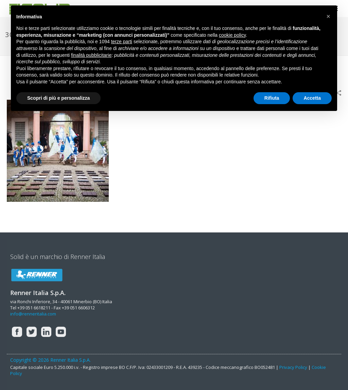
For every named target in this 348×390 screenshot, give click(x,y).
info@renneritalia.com (33, 314)
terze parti (121, 41)
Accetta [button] (312, 98)
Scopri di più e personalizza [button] (58, 98)
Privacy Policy (293, 367)
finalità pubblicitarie (91, 55)
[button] (328, 16)
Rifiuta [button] (271, 98)
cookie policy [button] (232, 35)
